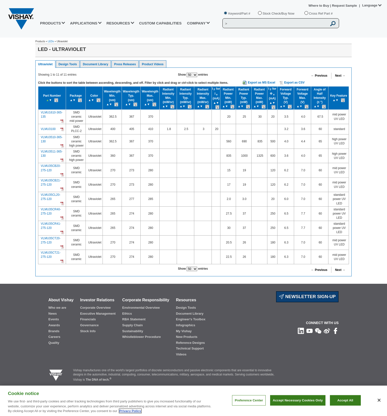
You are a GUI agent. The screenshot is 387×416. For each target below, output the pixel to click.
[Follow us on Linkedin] (301, 330)
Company (196, 23)
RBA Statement (134, 319)
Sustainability (132, 331)
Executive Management (98, 313)
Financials (88, 319)
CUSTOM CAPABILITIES (160, 23)
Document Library (95, 64)
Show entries (193, 75)
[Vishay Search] (275, 23)
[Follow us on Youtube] (309, 330)
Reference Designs (190, 343)
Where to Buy (319, 5)
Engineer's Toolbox (190, 319)
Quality (53, 343)
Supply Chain (132, 325)
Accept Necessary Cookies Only (298, 405)
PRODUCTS (50, 23)
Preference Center (249, 405)
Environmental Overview (141, 307)
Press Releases (125, 64)
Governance (89, 325)
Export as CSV (292, 83)
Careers (54, 337)
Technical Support (190, 348)
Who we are (57, 307)
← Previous (319, 75)
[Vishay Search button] (333, 23)
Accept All (345, 405)
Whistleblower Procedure (141, 337)
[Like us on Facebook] (335, 330)
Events (53, 319)
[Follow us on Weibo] (327, 330)
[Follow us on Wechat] (318, 330)
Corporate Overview (95, 307)
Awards (54, 325)
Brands (54, 331)
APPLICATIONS (83, 23)
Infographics (185, 325)
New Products (186, 337)
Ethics (127, 313)
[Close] (379, 405)
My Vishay (184, 331)
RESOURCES (118, 23)
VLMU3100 (48, 129)
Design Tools (68, 64)
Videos (181, 354)
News (52, 313)
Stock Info (88, 331)
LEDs (51, 41)
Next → (340, 75)
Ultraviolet (45, 64)
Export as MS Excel (261, 82)
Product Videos (153, 64)
